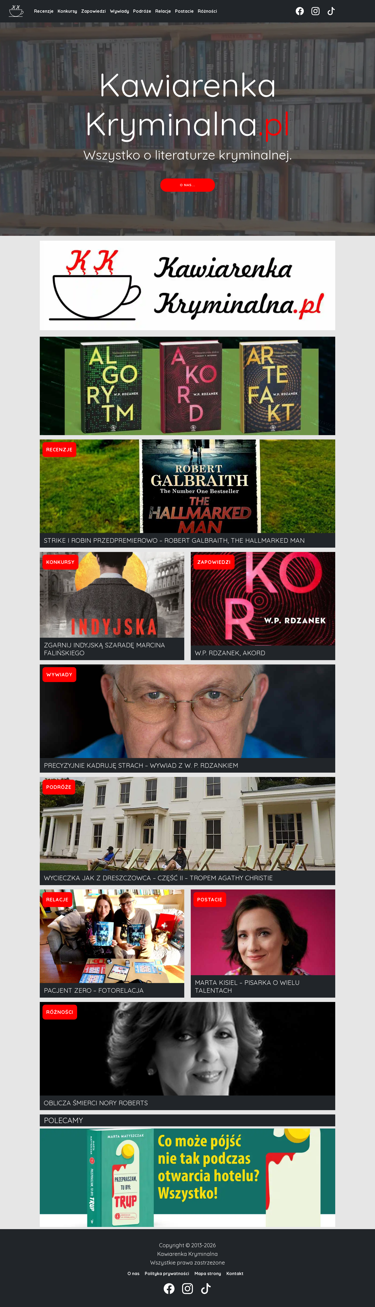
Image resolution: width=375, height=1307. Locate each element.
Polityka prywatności (167, 1273)
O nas (133, 1273)
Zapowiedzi (93, 11)
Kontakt (235, 1273)
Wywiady (119, 11)
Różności (207, 11)
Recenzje (44, 11)
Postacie (184, 11)
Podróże (142, 11)
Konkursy (67, 11)
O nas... (187, 185)
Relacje (163, 11)
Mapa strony (208, 1273)
